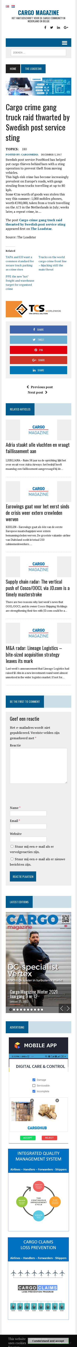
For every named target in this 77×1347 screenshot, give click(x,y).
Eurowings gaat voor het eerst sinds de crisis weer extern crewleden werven (37, 512)
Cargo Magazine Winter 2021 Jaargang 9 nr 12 (34, 993)
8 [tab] (35, 1009)
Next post (37, 392)
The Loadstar (41, 229)
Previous (62, 1008)
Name (14, 807)
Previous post (39, 387)
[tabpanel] (38, 962)
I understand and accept (48, 1340)
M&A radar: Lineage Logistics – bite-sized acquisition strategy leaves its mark (34, 654)
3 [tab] (17, 1009)
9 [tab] (38, 1009)
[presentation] (41, 795)
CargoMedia (29, 154)
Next (68, 1008)
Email (14, 820)
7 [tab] (31, 1009)
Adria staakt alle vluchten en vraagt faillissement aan (38, 448)
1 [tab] (10, 1009)
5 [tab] (24, 1009)
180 (24, 149)
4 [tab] (21, 1009)
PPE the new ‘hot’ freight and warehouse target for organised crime (20, 282)
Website (16, 833)
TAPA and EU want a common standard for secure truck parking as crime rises (20, 263)
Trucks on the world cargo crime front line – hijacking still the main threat (53, 263)
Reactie (15, 745)
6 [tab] (28, 1009)
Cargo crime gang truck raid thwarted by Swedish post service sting (36, 222)
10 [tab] (42, 1009)
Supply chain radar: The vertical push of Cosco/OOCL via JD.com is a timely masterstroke (38, 588)
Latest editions (19, 902)
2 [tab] (14, 1009)
